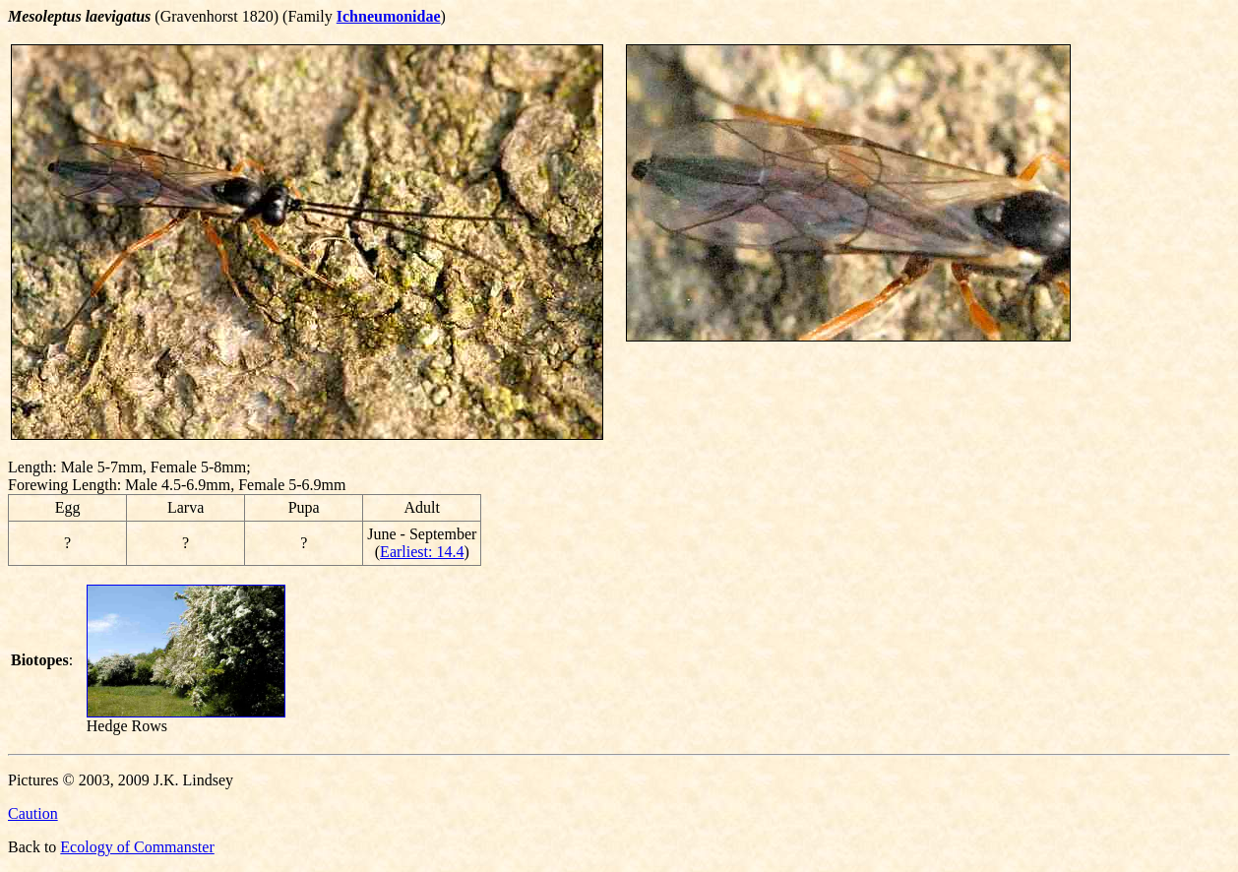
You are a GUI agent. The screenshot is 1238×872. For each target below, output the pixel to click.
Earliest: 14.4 (422, 551)
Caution (33, 813)
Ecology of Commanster (137, 847)
